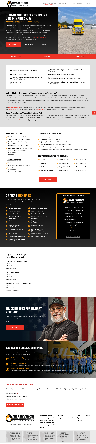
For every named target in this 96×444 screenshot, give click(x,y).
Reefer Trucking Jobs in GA (47, 425)
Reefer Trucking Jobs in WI (47, 418)
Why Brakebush (77, 3)
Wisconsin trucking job (40, 37)
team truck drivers (19, 120)
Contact (88, 3)
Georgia (81, 433)
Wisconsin (15, 433)
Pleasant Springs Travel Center (18, 283)
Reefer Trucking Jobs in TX (47, 420)
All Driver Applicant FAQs (15, 405)
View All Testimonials (73, 237)
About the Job (63, 3)
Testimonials (29, 44)
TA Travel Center (13, 272)
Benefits (42, 427)
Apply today (12, 109)
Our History (80, 420)
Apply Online (13, 44)
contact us (40, 109)
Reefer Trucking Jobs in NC (47, 422)
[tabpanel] (73, 219)
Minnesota (49, 433)
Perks (44, 44)
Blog (78, 418)
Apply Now (15, 327)
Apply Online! (48, 179)
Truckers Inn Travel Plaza (16, 261)
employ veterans (12, 319)
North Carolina (64, 433)
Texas (29, 433)
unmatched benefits (14, 107)
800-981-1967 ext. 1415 (15, 439)
